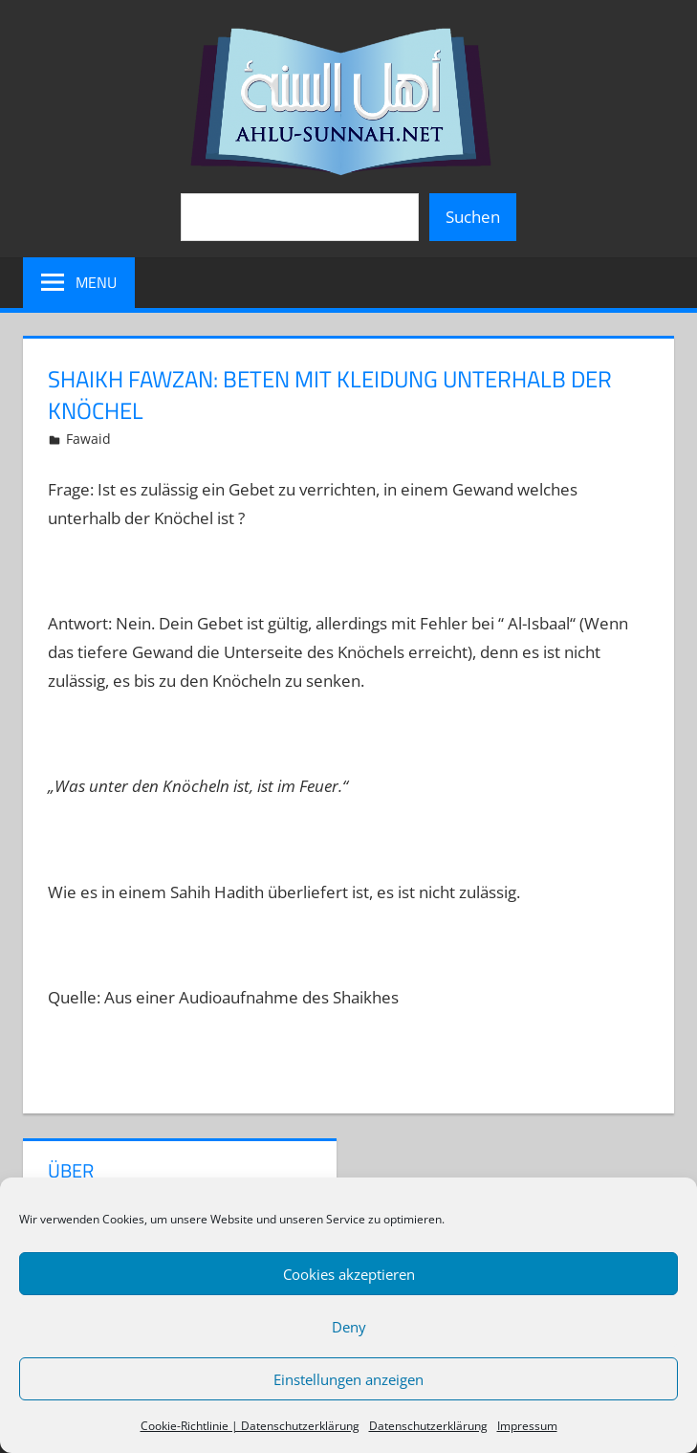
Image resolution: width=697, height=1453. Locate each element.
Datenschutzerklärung (428, 1426)
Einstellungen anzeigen (348, 1379)
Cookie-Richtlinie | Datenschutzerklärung (250, 1426)
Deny (349, 1326)
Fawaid (88, 438)
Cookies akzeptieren (349, 1274)
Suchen (473, 217)
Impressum (527, 1426)
